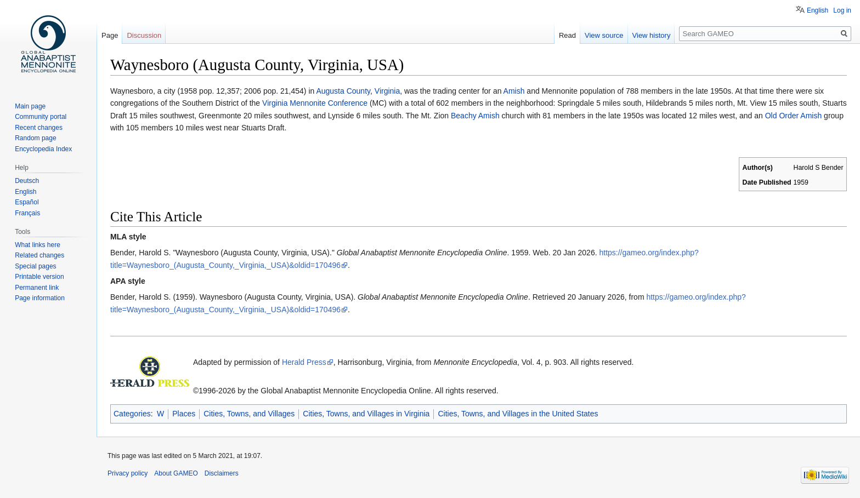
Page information (40, 298)
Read (567, 35)
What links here (37, 245)
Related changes (39, 255)
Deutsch (27, 181)
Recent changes (39, 127)
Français (27, 213)
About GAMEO (175, 473)
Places (183, 413)
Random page (35, 138)
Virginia (387, 91)
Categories (132, 413)
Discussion (144, 35)
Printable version (39, 277)
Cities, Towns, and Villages (249, 413)
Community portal (40, 117)
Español (26, 202)
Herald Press (304, 362)
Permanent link (37, 287)
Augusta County (343, 91)
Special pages (35, 266)
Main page (30, 106)
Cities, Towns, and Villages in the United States (518, 413)
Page (109, 35)
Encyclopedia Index (43, 149)
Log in (842, 10)
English (817, 10)
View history (651, 35)
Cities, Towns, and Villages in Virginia (366, 413)
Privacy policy (128, 473)
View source (604, 35)
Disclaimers (222, 473)
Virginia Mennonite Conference (314, 103)
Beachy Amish (475, 115)
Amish (514, 91)
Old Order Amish (793, 115)
